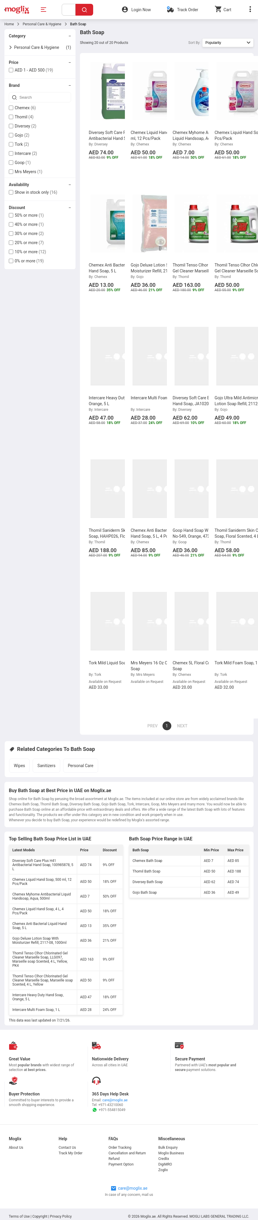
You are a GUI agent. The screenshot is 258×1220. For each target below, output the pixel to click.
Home (9, 24)
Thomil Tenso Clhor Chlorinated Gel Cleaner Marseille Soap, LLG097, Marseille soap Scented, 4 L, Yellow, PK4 (40, 959)
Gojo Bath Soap (145, 892)
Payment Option (120, 1164)
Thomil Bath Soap (146, 871)
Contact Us (67, 1147)
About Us (16, 1147)
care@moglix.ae (115, 1100)
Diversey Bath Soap (148, 882)
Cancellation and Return (127, 1153)
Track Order (187, 9)
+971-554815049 (108, 1110)
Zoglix (163, 1170)
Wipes (19, 765)
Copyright (39, 1216)
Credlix (163, 1159)
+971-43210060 (110, 1105)
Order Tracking (119, 1147)
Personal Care (80, 765)
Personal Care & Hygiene (42, 24)
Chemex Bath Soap (147, 861)
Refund (114, 1159)
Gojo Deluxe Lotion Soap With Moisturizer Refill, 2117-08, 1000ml (39, 940)
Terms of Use (20, 1216)
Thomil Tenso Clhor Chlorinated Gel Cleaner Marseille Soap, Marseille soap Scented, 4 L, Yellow (42, 980)
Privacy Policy (61, 1216)
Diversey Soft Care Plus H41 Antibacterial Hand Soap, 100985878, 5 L (42, 865)
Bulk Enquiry (168, 1147)
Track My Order (71, 1153)
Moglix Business (171, 1153)
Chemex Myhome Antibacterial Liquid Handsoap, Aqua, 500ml (41, 896)
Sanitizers (46, 765)
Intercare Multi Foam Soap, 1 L (36, 1010)
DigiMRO (165, 1164)
